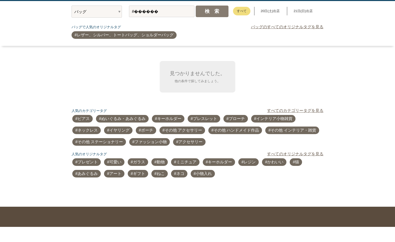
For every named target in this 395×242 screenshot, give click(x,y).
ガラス (139, 162)
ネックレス (88, 130)
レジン (250, 162)
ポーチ (147, 130)
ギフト (139, 173)
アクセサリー (190, 142)
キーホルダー (169, 118)
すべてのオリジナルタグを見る (295, 154)
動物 (161, 162)
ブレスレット (205, 118)
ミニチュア (186, 162)
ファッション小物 (151, 142)
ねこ (161, 173)
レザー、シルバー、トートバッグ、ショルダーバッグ (125, 35)
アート (115, 173)
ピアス (84, 118)
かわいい (275, 162)
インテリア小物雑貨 (274, 118)
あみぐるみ (88, 173)
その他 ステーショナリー (100, 142)
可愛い (115, 162)
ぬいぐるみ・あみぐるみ (123, 118)
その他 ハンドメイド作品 (236, 130)
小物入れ (204, 173)
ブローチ (237, 118)
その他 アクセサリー (183, 130)
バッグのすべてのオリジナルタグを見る (287, 27)
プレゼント (88, 162)
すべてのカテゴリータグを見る (295, 110)
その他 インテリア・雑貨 (293, 130)
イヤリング (119, 130)
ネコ (180, 173)
